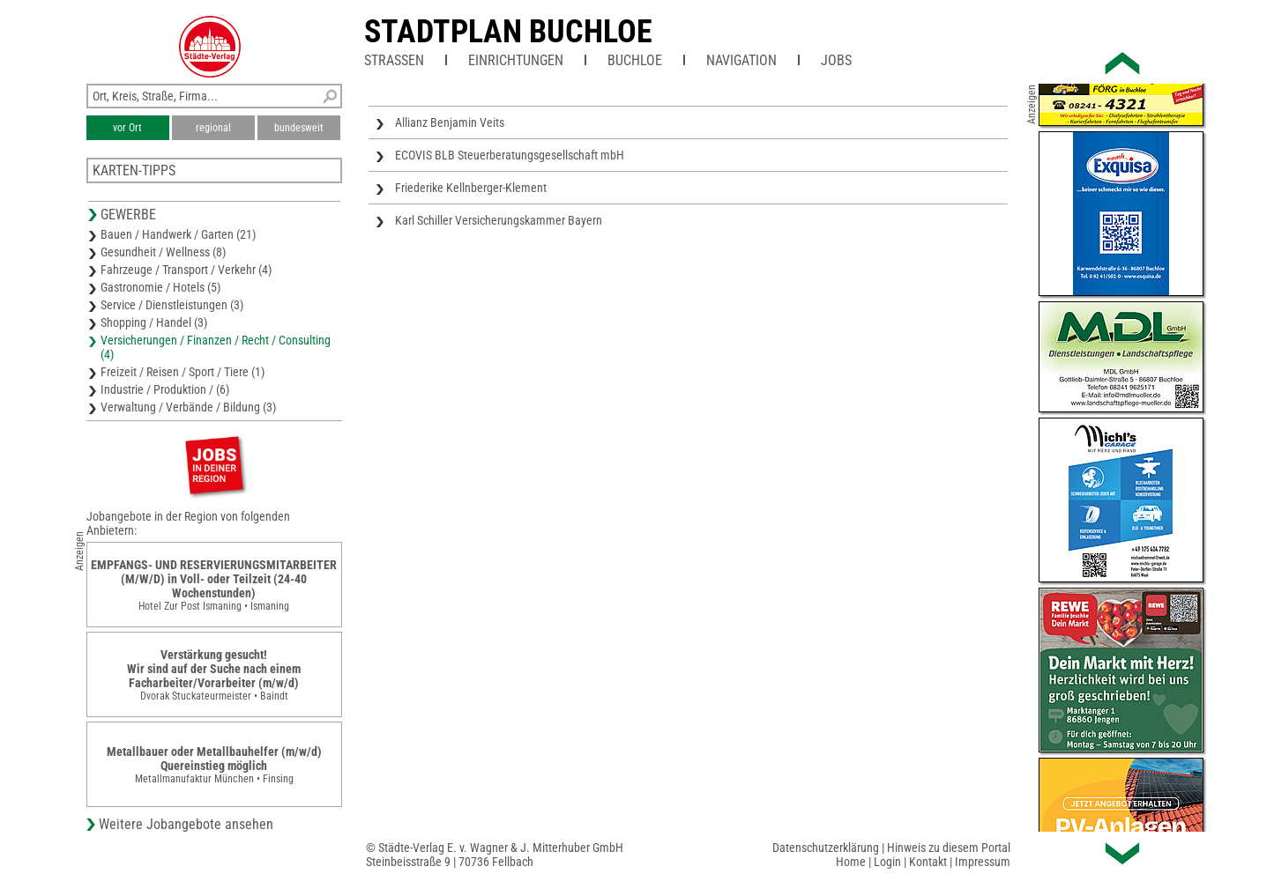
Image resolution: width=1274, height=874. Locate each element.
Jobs (836, 60)
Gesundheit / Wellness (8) (163, 252)
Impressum (982, 862)
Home (851, 862)
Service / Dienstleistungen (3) (172, 305)
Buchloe (634, 60)
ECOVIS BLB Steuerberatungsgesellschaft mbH (509, 155)
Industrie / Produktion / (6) (165, 389)
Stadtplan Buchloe (508, 31)
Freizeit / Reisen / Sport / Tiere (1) (182, 372)
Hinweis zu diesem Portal (948, 848)
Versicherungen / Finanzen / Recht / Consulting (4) (216, 347)
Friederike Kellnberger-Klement (471, 188)
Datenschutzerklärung (825, 848)
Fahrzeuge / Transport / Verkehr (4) (186, 270)
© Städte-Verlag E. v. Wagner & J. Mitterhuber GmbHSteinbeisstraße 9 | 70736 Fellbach (494, 855)
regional (213, 128)
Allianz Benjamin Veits (449, 122)
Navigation (741, 60)
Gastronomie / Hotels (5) (160, 287)
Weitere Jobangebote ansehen (186, 824)
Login (887, 862)
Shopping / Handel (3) (154, 322)
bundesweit (299, 128)
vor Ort (127, 128)
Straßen (394, 60)
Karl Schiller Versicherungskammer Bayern (498, 220)
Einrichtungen (515, 60)
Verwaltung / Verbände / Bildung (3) (188, 407)
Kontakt (928, 862)
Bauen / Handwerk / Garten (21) (178, 234)
